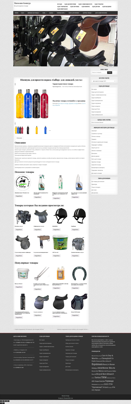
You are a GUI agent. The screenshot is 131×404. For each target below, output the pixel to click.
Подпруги (94, 139)
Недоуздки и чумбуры (97, 145)
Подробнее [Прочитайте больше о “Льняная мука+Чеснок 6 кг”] (19, 196)
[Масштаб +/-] (8, 401)
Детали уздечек (95, 156)
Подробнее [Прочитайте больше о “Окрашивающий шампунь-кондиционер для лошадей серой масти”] (19, 317)
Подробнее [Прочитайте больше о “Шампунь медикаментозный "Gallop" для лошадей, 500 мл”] (56, 198)
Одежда (51, 13)
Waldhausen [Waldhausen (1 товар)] (109, 377)
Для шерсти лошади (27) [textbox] (103, 81)
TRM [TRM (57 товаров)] (104, 377)
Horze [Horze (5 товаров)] (94, 371)
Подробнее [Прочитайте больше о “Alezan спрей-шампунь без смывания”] (38, 197)
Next (49, 130)
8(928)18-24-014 (19, 360)
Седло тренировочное (62, 6)
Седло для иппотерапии (70, 4)
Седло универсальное (62, 9)
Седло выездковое (106, 6)
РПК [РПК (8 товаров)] (113, 387)
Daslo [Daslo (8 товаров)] (94, 361)
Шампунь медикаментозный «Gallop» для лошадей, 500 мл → (73, 329)
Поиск (109, 72)
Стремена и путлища (97, 133)
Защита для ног (95, 147)
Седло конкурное (86, 6)
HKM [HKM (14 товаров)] (100, 368)
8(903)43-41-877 (29, 360)
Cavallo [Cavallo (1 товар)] (99, 358)
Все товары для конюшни (98, 181)
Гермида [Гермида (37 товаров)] (109, 381)
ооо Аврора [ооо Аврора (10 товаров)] (96, 390)
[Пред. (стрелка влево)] (1, 403)
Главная (16, 13)
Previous (15, 130)
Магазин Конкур (22, 3)
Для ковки (94, 190)
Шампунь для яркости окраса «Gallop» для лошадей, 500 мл (51, 79)
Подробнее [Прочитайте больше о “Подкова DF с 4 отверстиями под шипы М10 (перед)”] (75, 288)
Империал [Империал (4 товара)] (95, 384)
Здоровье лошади (87, 13)
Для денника (95, 192)
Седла (22, 13)
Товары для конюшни (73, 13)
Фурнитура (94, 184)
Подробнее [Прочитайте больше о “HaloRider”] (56, 229)
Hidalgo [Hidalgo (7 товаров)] (94, 368)
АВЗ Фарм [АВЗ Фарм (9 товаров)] (95, 381)
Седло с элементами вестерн (85, 4)
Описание (19, 138)
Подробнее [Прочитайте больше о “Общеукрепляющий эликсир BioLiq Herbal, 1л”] (56, 288)
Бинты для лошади (96, 159)
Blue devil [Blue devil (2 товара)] (94, 355)
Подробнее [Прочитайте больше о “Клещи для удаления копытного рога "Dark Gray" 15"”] (38, 289)
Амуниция (94, 130)
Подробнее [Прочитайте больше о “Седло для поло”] (38, 315)
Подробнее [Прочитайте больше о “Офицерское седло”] (38, 229)
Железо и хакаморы (97, 150)
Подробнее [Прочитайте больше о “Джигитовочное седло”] (75, 255)
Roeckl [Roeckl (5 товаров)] (94, 374)
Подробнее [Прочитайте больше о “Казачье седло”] (19, 229)
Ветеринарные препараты (98, 167)
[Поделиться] (3, 401)
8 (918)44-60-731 (29, 342)
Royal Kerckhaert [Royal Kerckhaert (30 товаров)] (105, 374)
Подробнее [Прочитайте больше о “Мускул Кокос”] (19, 287)
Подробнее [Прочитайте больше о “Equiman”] (75, 229)
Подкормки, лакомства (97, 170)
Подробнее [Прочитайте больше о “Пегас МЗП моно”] (75, 315)
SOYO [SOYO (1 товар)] (93, 377)
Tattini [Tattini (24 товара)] (98, 377)
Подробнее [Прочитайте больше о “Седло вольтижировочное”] (38, 255)
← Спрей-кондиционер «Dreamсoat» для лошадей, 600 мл (28, 329)
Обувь (44, 13)
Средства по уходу (96, 164)
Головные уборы (61, 13)
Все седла (59, 4)
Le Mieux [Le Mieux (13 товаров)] (100, 371)
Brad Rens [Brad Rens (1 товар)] (99, 355)
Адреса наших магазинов (101, 13)
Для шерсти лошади (63, 103)
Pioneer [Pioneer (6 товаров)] (109, 371)
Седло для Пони (96, 6)
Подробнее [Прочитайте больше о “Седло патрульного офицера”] (19, 255)
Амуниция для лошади (33, 13)
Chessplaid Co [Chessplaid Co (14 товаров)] (107, 358)
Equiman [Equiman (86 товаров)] (97, 364)
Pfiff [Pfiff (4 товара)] (105, 371)
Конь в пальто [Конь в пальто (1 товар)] (101, 384)
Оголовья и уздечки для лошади (100, 142)
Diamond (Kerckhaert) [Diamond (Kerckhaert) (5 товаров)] (103, 361)
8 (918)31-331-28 (20, 342)
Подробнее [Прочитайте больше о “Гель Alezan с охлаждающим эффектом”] (75, 197)
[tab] (19, 138)
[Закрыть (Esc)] (1, 401)
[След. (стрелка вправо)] (3, 403)
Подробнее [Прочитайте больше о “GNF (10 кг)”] (56, 255)
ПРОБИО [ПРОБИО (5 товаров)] (105, 387)
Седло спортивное (74, 6)
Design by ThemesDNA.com (65, 398)
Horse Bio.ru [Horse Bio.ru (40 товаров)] (108, 368)
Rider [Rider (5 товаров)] (114, 371)
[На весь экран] (6, 401)
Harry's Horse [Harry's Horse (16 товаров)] (109, 364)
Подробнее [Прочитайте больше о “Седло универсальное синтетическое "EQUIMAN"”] (56, 316)
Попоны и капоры (96, 136)
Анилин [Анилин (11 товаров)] (102, 381)
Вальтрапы (94, 153)
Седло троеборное (99, 4)
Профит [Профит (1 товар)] (110, 387)
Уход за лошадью (96, 187)
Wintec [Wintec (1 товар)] (113, 377)
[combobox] (104, 81)
